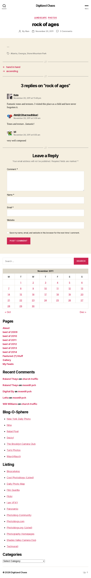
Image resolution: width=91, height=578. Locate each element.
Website (11, 220)
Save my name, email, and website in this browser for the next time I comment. (45, 233)
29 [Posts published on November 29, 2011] (20, 306)
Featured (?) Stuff (13, 356)
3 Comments (66, 31)
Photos (52, 18)
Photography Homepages (20, 533)
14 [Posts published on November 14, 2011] (9, 294)
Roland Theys (11, 379)
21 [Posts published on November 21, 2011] (9, 300)
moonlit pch (29, 385)
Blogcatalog (13, 471)
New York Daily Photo (19, 418)
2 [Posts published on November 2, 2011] (33, 282)
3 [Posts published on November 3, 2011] (45, 282)
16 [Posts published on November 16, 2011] (33, 294)
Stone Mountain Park (36, 53)
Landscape (40, 18)
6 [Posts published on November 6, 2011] (82, 282)
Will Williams (10, 404)
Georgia (22, 53)
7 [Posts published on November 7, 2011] (8, 288)
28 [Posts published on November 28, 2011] (8, 306)
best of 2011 (10, 340)
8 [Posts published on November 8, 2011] (20, 288)
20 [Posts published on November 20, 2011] (82, 294)
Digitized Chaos (45, 5)
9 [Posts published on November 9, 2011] (33, 288)
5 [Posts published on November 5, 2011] (69, 282)
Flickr (9, 496)
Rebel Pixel (13, 431)
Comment (12, 169)
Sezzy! (10, 437)
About (6, 328)
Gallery (7, 360)
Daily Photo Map (16, 483)
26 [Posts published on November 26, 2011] (69, 300)
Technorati (12, 546)
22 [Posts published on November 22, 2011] (20, 300)
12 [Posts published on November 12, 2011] (69, 288)
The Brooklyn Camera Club (21, 443)
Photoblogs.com (15, 521)
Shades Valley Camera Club (21, 540)
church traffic (30, 379)
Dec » (83, 312)
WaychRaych (14, 456)
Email (10, 207)
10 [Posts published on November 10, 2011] (45, 288)
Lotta (6, 397)
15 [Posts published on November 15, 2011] (21, 294)
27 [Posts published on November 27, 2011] (82, 300)
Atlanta (14, 53)
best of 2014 (10, 352)
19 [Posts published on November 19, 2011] (69, 294)
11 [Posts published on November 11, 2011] (57, 288)
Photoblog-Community (19, 515)
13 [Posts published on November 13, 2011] (82, 288)
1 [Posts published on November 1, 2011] (20, 282)
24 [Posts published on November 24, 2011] (45, 300)
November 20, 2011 (45, 31)
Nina (9, 425)
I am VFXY (12, 502)
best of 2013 (10, 348)
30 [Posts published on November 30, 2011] (33, 306)
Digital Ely (8, 391)
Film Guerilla (13, 490)
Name (10, 195)
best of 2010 (10, 336)
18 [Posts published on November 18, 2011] (57, 294)
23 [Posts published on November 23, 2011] (33, 300)
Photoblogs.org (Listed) (19, 527)
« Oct (8, 312)
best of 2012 (10, 344)
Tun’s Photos (14, 450)
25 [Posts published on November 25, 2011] (57, 300)
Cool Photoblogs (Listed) (20, 477)
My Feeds (8, 364)
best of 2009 (10, 332)
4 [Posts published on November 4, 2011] (57, 282)
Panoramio (12, 508)
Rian (27, 31)
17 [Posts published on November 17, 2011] (45, 294)
